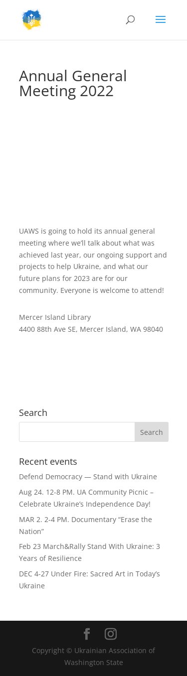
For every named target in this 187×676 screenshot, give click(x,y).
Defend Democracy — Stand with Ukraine (88, 476)
